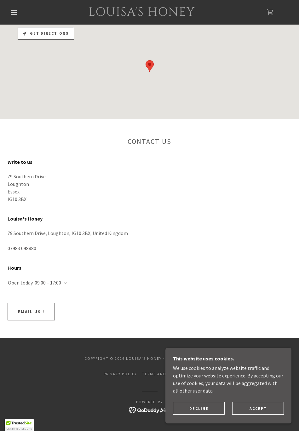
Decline (199, 408)
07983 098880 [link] (22, 248)
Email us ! (31, 311)
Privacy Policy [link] (120, 373)
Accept (258, 408)
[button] (14, 12)
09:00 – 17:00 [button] (48, 282)
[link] (142, 14)
